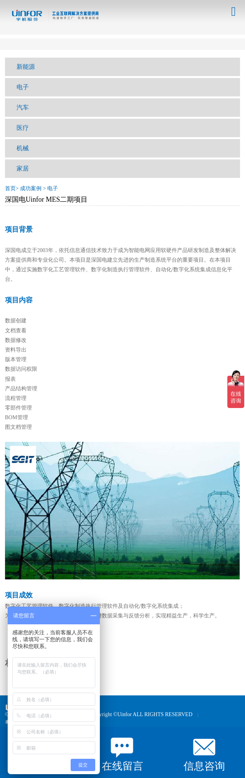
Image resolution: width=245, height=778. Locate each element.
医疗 (23, 127)
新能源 (26, 66)
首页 (10, 188)
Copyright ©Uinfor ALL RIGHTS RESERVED (141, 714)
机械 (23, 148)
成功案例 (30, 188)
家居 (23, 168)
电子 (23, 87)
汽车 (23, 107)
